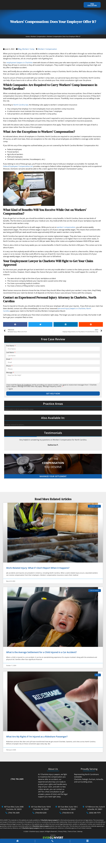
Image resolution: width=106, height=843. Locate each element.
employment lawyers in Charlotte (19, 64)
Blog (19, 50)
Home (28, 38)
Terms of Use (72, 833)
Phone (8, 367)
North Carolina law (20, 106)
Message (9, 374)
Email (8, 360)
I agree (10, 390)
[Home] (17, 841)
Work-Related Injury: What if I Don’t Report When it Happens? (37, 569)
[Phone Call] (52, 841)
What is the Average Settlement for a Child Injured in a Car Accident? (41, 653)
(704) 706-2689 (17, 780)
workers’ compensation (66, 228)
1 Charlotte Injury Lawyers (36, 833)
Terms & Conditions (24, 386)
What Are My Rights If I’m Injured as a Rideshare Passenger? (37, 737)
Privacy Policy (62, 833)
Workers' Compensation (38, 38)
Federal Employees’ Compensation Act (18, 167)
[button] (15, 325)
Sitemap (79, 833)
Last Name (10, 354)
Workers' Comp (28, 50)
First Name (10, 347)
